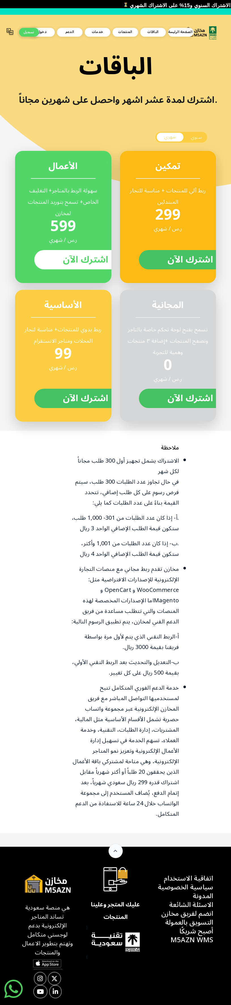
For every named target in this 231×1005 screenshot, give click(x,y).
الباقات (152, 32)
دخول (41, 32)
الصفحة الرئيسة (180, 32)
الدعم (69, 32)
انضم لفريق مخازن (187, 913)
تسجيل (29, 32)
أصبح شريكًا (196, 931)
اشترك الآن (86, 259)
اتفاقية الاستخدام (188, 878)
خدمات (97, 32)
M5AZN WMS (192, 940)
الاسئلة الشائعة (191, 905)
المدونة (203, 896)
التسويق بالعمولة (189, 922)
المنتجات (125, 32)
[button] (10, 32)
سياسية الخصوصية (185, 887)
